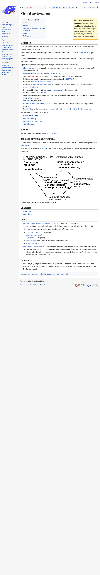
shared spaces (26, 145)
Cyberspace (30, 238)
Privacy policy (24, 285)
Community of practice (31, 116)
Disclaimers (47, 285)
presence (30, 61)
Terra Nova (27, 226)
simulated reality (32, 243)
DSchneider (44, 149)
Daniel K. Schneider (79, 53)
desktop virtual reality (30, 87)
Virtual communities (33, 235)
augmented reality (56, 109)
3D (58, 274)
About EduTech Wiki (36, 285)
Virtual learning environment (33, 121)
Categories (25, 274)
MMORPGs (69, 79)
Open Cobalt (27, 211)
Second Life (27, 214)
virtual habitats (41, 93)
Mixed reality (27, 109)
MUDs (58, 73)
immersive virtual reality (58, 90)
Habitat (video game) (33, 232)
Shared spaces (28, 68)
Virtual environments (47, 274)
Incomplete (34, 274)
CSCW (30, 98)
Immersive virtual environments (34, 104)
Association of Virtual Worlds (33, 246)
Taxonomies (65, 274)
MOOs (49, 73)
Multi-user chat (33, 76)
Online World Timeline (49, 133)
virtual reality (71, 109)
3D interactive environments (41, 84)
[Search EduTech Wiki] (89, 7)
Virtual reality (28, 101)
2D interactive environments (41, 82)
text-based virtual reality (31, 73)
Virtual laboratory (29, 124)
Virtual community (29, 119)
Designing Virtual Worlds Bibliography (36, 223)
